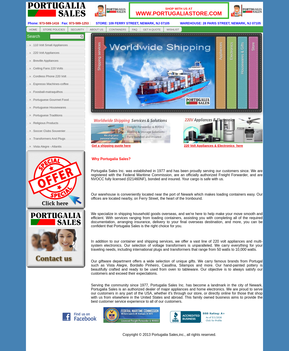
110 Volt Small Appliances (50, 45)
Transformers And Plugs (49, 138)
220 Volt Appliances (46, 52)
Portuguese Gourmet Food (51, 99)
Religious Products (45, 123)
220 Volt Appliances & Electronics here (213, 145)
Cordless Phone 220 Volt (49, 76)
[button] (33, 29)
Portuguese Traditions (47, 115)
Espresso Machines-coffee (50, 84)
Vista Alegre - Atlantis (47, 146)
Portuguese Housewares (49, 107)
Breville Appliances (45, 60)
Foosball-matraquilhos (48, 92)
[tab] (55, 45)
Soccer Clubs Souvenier (49, 131)
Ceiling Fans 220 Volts (48, 68)
